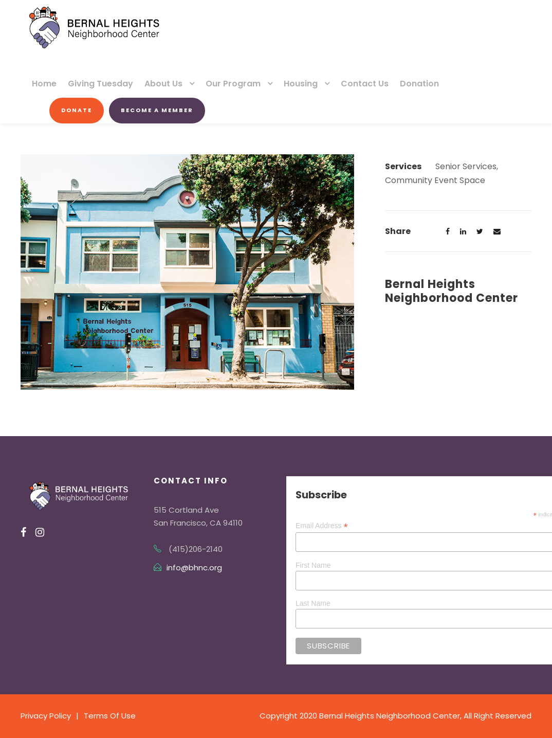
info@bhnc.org (194, 567)
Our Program (233, 83)
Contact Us (365, 83)
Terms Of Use (110, 715)
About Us (163, 83)
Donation (419, 83)
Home (44, 83)
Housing (301, 83)
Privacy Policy (46, 715)
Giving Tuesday (100, 83)
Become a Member (157, 110)
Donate (76, 110)
